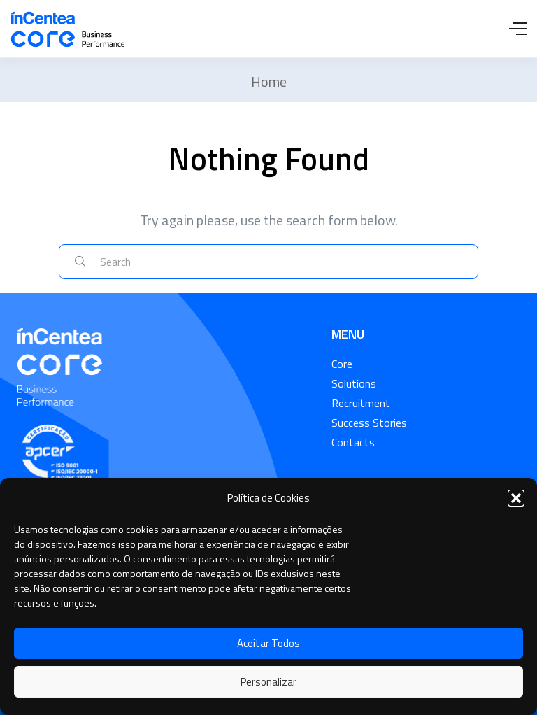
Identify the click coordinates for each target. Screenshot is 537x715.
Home (269, 82)
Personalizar (268, 682)
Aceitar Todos (268, 643)
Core (341, 363)
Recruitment (360, 403)
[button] (516, 498)
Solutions (353, 383)
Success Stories (369, 422)
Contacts (353, 442)
